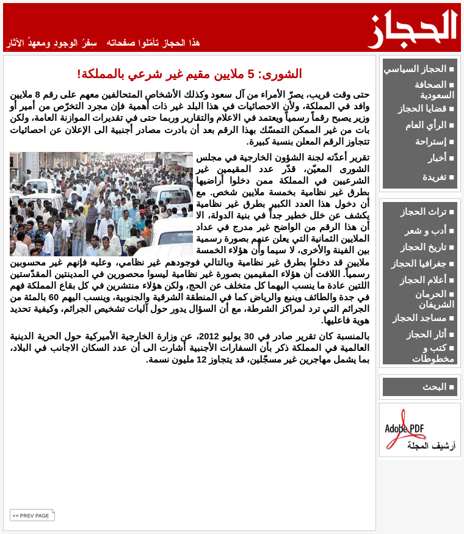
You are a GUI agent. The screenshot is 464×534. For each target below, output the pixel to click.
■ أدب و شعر (429, 231)
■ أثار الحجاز (430, 334)
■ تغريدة (438, 177)
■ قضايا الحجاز (426, 109)
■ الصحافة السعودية (434, 90)
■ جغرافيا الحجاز (422, 264)
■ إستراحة (434, 141)
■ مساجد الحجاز (423, 318)
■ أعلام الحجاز (427, 280)
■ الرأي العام (429, 125)
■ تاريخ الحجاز (427, 247)
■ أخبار (441, 158)
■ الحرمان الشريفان (434, 299)
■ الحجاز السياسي (418, 69)
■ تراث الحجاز (427, 212)
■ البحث (438, 387)
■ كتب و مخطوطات (433, 353)
